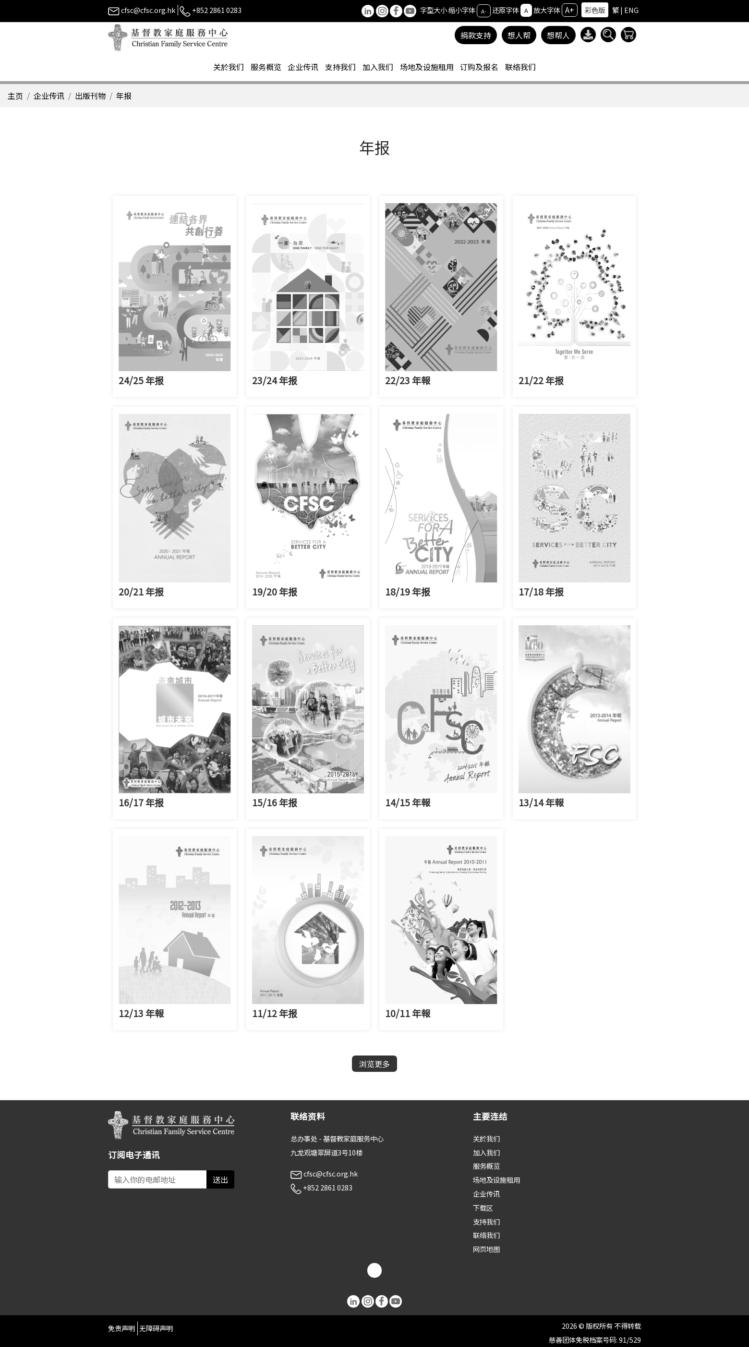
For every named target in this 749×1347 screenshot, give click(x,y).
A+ (569, 9)
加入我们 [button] (377, 67)
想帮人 (558, 35)
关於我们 (486, 1138)
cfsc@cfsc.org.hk (141, 10)
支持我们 (486, 1221)
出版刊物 (90, 95)
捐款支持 (475, 35)
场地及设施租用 (496, 1180)
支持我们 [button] (340, 67)
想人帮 (519, 35)
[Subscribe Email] (157, 1179)
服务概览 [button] (266, 67)
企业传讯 (49, 95)
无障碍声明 (156, 1328)
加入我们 (486, 1152)
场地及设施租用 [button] (427, 67)
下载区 (483, 1207)
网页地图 (486, 1249)
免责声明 (121, 1328)
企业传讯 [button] (303, 67)
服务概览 (486, 1166)
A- (483, 10)
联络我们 (520, 67)
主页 (15, 95)
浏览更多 (374, 1063)
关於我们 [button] (228, 67)
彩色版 (595, 10)
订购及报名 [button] (479, 67)
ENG (631, 10)
